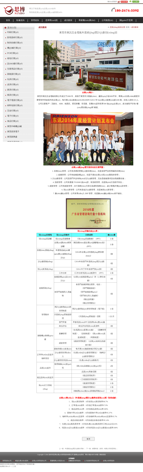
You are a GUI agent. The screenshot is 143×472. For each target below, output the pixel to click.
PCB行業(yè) (12, 53)
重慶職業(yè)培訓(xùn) (57, 461)
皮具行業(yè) (12, 84)
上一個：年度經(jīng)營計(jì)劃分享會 (71, 448)
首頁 (127, 27)
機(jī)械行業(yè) (14, 48)
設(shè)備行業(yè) (14, 63)
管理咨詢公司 (6, 461)
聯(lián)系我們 (112, 1)
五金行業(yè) (12, 111)
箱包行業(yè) (12, 58)
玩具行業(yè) (12, 79)
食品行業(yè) (12, 121)
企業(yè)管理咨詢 (108, 461)
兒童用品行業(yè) (14, 69)
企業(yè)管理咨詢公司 (39, 461)
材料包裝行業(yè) (14, 105)
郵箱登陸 (103, 454)
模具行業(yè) (12, 95)
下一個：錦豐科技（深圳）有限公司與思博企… (102, 448)
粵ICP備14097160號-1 (92, 454)
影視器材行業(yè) (14, 37)
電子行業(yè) (12, 116)
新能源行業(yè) (13, 74)
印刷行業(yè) (12, 32)
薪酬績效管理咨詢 (74, 461)
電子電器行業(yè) (14, 100)
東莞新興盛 (12, 137)
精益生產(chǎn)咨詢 (21, 461)
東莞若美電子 (13, 131)
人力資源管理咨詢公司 (91, 461)
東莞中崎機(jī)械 (14, 126)
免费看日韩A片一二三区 (8, 466)
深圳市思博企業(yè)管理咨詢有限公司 (61, 454)
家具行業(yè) (12, 90)
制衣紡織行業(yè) (14, 43)
